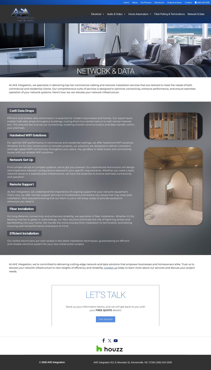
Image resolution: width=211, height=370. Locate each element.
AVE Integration (56, 362)
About (135, 2)
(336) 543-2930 (202, 2)
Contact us (110, 267)
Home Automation (140, 14)
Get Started (105, 325)
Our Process (146, 2)
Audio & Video (116, 14)
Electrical (97, 14)
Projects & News (174, 2)
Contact (188, 2)
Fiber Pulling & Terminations (169, 14)
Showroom (159, 2)
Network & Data (196, 14)
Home (126, 2)
